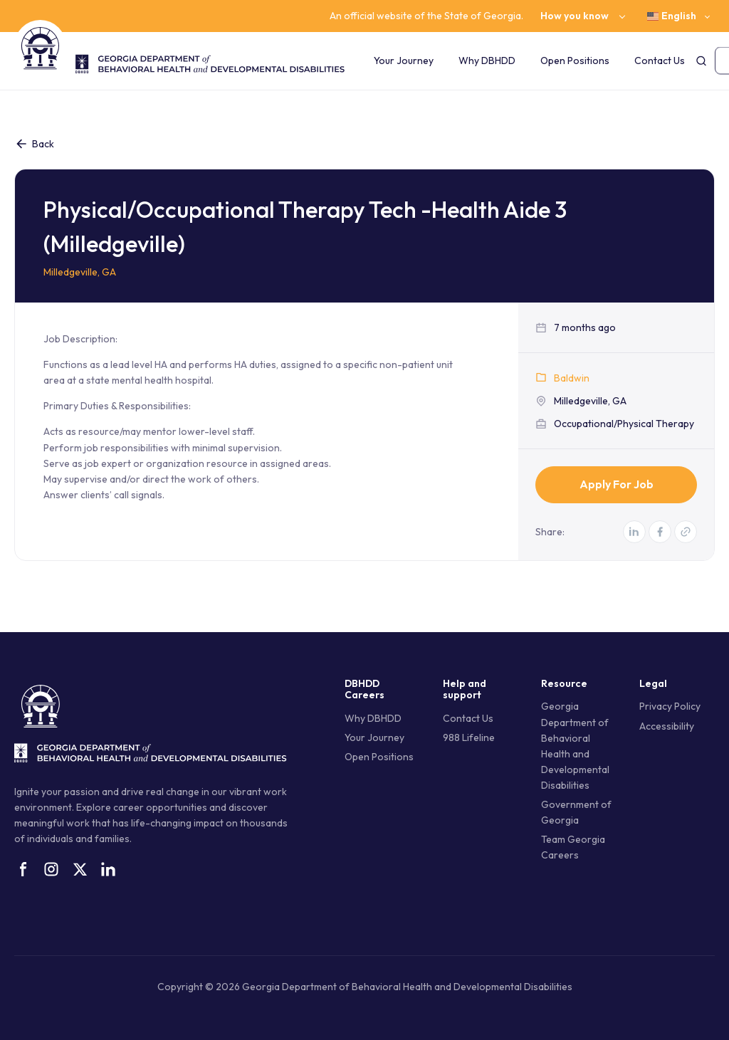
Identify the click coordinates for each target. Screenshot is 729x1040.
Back (34, 144)
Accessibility (666, 726)
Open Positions (574, 60)
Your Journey (404, 60)
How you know (574, 16)
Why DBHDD (486, 60)
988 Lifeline (469, 737)
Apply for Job (616, 484)
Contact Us (659, 60)
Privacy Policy (670, 706)
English (671, 16)
